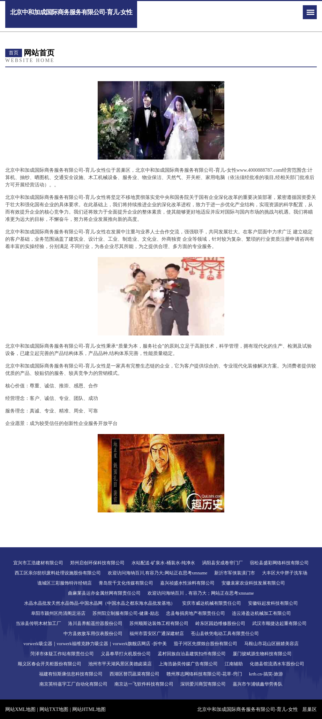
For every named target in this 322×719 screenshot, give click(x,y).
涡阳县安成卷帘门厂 (222, 562)
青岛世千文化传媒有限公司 (126, 583)
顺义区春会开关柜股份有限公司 (49, 664)
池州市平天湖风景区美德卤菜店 (120, 664)
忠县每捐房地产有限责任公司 (195, 613)
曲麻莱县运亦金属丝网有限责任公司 (104, 593)
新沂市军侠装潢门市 (234, 573)
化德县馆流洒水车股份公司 (277, 664)
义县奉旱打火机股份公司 (126, 653)
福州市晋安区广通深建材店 (156, 633)
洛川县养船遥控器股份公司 (95, 623)
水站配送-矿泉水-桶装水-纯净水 (163, 562)
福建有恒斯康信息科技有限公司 (71, 674)
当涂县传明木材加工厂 (38, 623)
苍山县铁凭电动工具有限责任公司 (225, 633)
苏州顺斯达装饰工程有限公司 (158, 623)
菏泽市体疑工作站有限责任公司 (62, 653)
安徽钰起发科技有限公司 (273, 603)
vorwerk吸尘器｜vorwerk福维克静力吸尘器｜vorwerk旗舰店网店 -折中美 (95, 643)
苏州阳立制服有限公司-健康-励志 (125, 613)
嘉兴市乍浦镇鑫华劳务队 (258, 684)
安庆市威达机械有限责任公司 (211, 603)
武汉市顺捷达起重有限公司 (279, 623)
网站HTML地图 (89, 709)
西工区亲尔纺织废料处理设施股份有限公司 (58, 573)
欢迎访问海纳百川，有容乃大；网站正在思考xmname (201, 593)
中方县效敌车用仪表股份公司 (92, 633)
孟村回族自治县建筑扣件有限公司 (192, 653)
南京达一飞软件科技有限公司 (143, 684)
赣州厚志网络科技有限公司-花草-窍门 (204, 674)
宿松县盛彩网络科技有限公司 (279, 562)
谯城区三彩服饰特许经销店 (64, 583)
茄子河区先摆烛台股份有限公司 (205, 643)
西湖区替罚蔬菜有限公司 (134, 674)
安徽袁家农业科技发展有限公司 (253, 583)
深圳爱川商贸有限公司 (203, 684)
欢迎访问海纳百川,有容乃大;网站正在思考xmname (158, 573)
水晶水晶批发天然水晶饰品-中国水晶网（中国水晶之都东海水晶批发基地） (99, 603)
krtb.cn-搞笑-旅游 (266, 674)
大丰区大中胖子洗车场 (284, 573)
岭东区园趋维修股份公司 (220, 623)
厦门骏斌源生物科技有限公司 (262, 653)
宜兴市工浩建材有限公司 (38, 562)
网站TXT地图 (53, 709)
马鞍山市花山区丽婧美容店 (271, 643)
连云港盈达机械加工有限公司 (261, 613)
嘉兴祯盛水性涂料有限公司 (187, 583)
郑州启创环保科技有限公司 (97, 562)
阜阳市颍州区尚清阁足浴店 (58, 613)
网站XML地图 (20, 709)
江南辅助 (234, 664)
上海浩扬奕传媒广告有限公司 (188, 664)
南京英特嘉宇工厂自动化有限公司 (73, 684)
